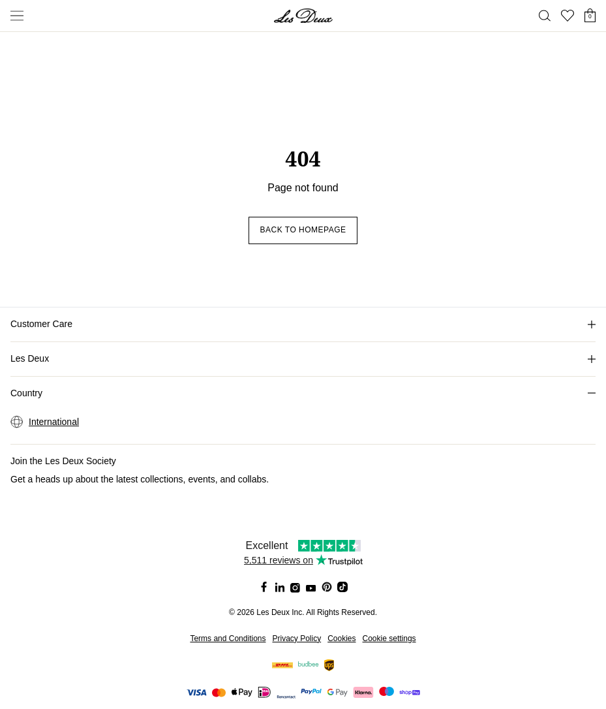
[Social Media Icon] (264, 587)
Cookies (341, 638)
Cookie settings (389, 638)
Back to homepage (303, 229)
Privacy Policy (296, 638)
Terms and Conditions (227, 638)
